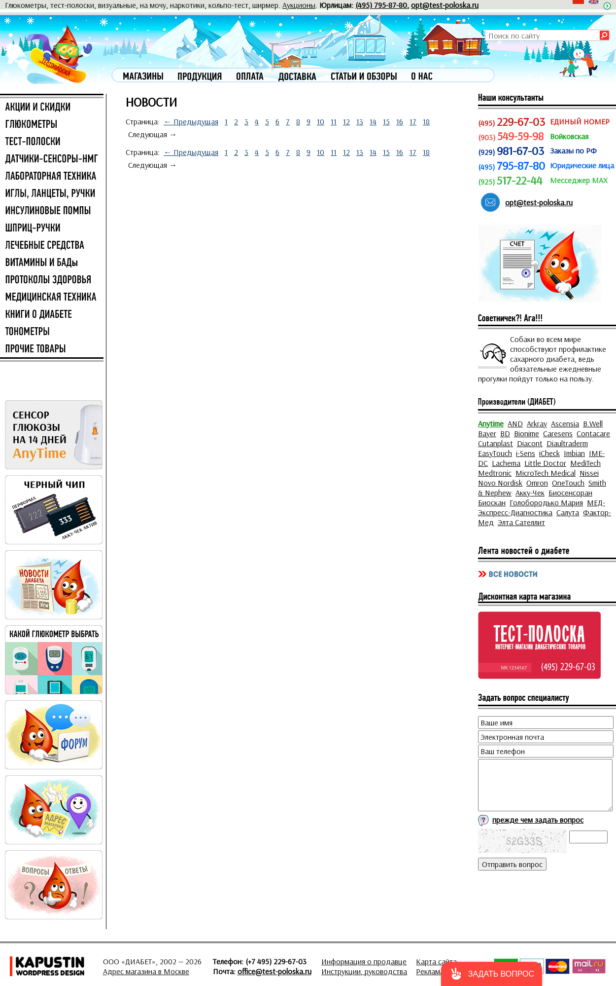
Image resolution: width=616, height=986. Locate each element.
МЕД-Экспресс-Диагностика (541, 507)
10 (320, 121)
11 (334, 121)
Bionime (526, 433)
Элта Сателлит (521, 522)
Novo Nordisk (500, 483)
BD (505, 433)
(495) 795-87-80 (381, 5)
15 (386, 121)
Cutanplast (495, 443)
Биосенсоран (570, 492)
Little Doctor (545, 463)
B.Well (593, 423)
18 (426, 121)
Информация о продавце (364, 961)
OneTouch (568, 483)
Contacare (593, 433)
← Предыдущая (191, 121)
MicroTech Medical (545, 473)
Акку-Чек (530, 492)
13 (359, 121)
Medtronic (495, 473)
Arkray (537, 423)
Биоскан (492, 502)
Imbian (574, 453)
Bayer (487, 433)
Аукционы (298, 5)
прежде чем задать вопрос (537, 820)
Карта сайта (436, 961)
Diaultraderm (567, 443)
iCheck (549, 453)
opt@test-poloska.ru (445, 5)
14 (373, 121)
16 (399, 121)
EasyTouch (495, 453)
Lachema (506, 463)
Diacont (530, 443)
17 (413, 121)
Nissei (589, 473)
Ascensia (565, 423)
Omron (537, 483)
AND (515, 423)
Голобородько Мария (546, 502)
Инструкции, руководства (364, 971)
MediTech (585, 463)
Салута (567, 512)
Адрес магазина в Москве (146, 971)
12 (346, 121)
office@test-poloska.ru (274, 971)
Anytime (491, 423)
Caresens (558, 433)
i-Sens (525, 453)
